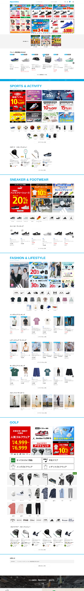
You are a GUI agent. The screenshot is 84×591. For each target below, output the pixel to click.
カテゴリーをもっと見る (42, 142)
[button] (73, 63)
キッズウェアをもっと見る (42, 387)
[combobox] (43, 2)
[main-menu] (73, 2)
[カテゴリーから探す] (55, 2)
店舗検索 (42, 583)
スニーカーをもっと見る (42, 248)
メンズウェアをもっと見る (42, 336)
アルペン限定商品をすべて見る (42, 74)
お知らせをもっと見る (42, 565)
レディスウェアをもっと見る (42, 362)
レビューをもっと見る (42, 170)
